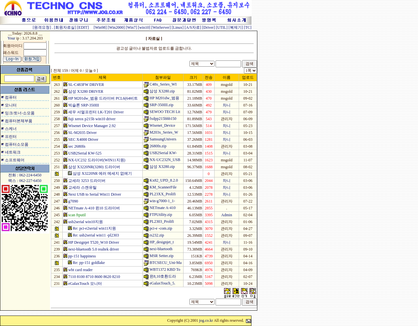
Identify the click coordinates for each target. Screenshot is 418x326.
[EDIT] (82, 27)
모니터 (11, 105)
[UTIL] (221, 27)
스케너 (11, 128)
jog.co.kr (206, 320)
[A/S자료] (193, 27)
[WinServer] (161, 27)
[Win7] (131, 27)
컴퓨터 (11, 97)
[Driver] (208, 27)
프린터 (11, 136)
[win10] (144, 27)
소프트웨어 (14, 160)
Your (11, 38)
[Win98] (100, 27)
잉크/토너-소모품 (20, 113)
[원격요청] (42, 27)
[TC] (247, 27)
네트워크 (13, 152)
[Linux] (178, 27)
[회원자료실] (65, 27)
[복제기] (236, 27)
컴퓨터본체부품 (18, 121)
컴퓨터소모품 (16, 144)
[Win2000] (116, 27)
